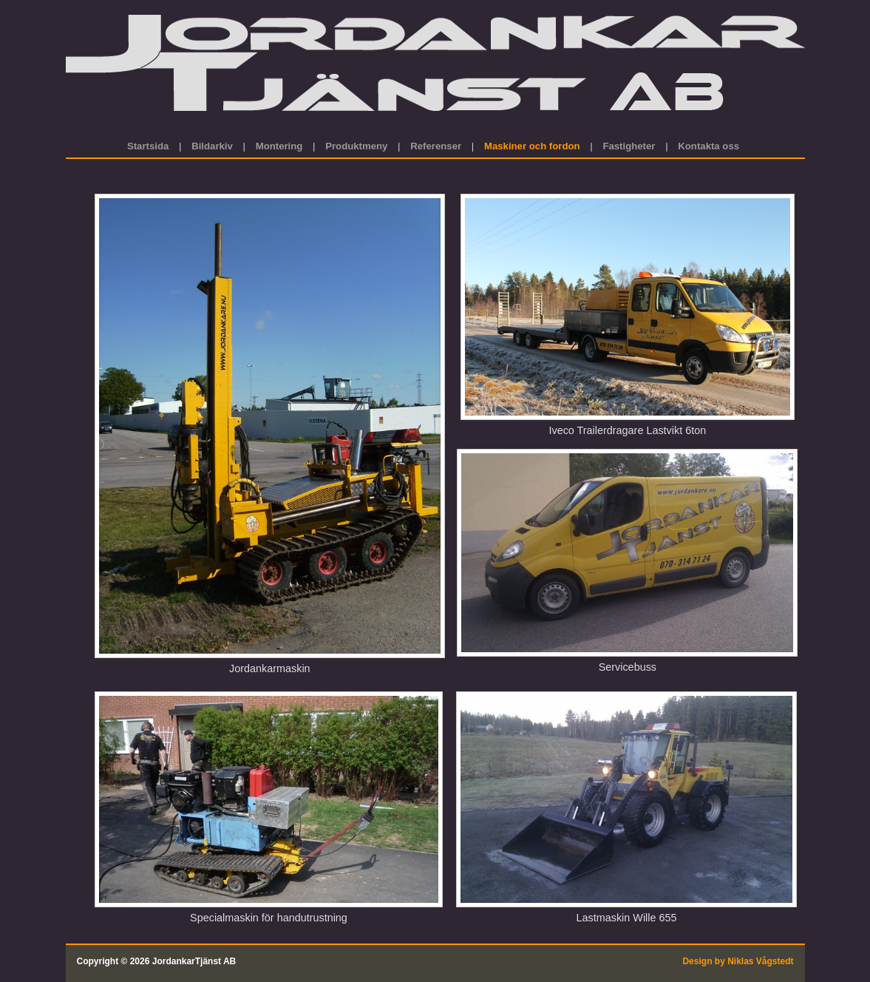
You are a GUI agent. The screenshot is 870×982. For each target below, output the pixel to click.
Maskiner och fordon (532, 146)
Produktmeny (356, 146)
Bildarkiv (212, 146)
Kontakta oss (708, 146)
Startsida (149, 146)
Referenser (435, 146)
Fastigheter (628, 146)
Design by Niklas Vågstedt (737, 961)
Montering (279, 146)
